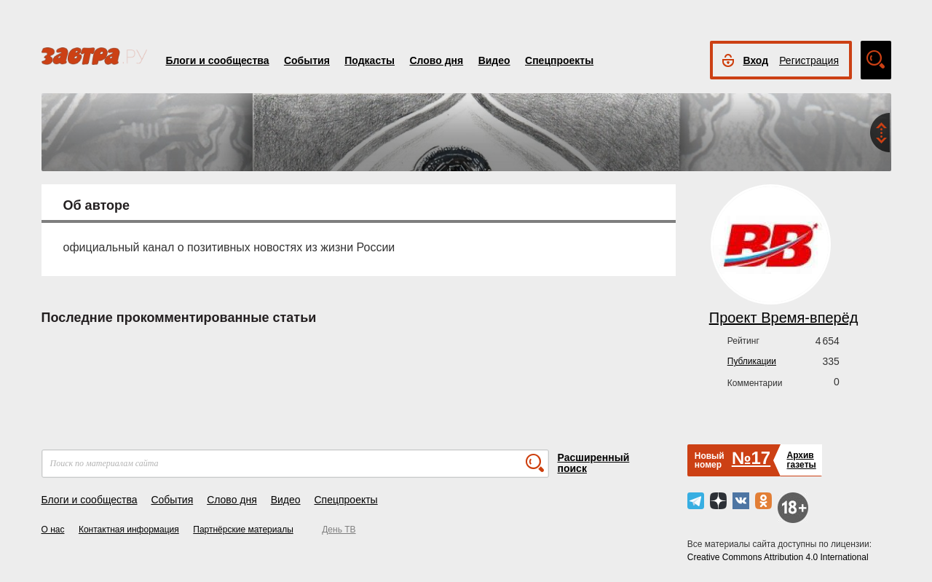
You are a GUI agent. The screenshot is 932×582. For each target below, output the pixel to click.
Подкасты (369, 60)
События (307, 60)
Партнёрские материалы (243, 529)
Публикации (751, 361)
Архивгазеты (801, 460)
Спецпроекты (559, 60)
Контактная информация (129, 529)
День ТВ (338, 529)
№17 (751, 458)
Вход (756, 60)
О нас (53, 529)
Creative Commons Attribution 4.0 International (778, 557)
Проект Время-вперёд (783, 318)
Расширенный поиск (594, 463)
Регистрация (809, 60)
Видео (494, 60)
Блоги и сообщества (217, 60)
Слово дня (436, 60)
